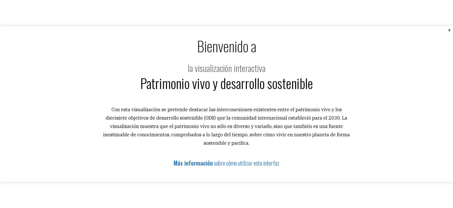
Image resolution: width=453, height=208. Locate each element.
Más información (193, 163)
